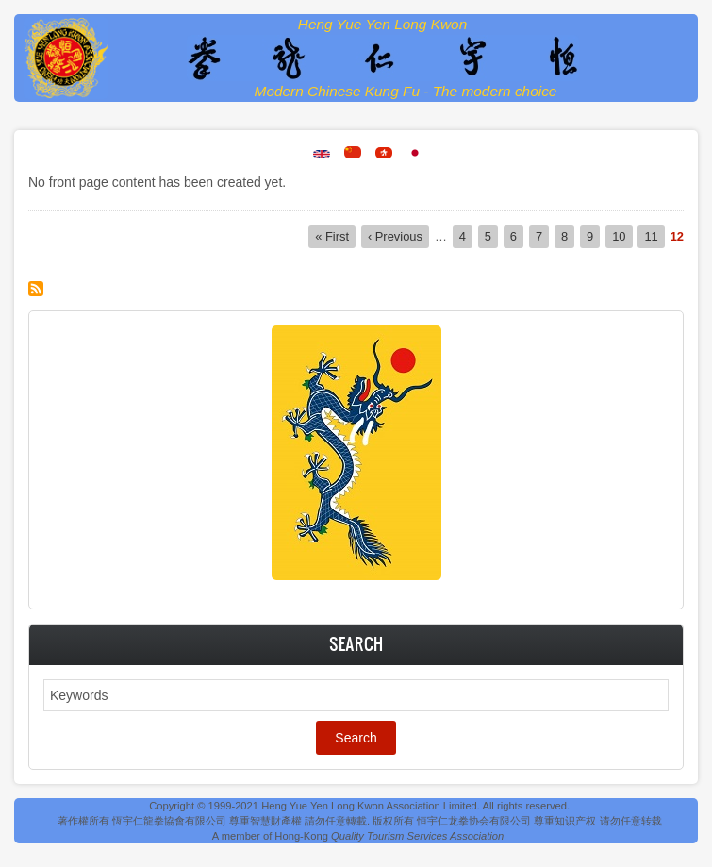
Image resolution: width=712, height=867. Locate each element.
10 (622, 235)
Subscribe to (35, 288)
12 (677, 236)
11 (654, 235)
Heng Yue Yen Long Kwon (382, 24)
